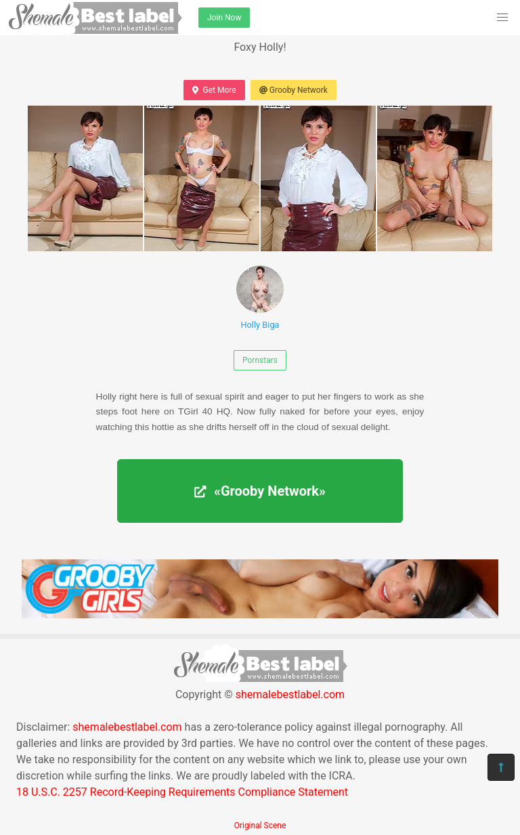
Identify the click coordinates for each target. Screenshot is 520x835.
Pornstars (260, 360)
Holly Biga (260, 297)
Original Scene (260, 825)
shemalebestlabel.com (290, 694)
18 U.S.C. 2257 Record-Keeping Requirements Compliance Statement (182, 792)
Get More (214, 90)
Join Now (224, 17)
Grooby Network (293, 90)
